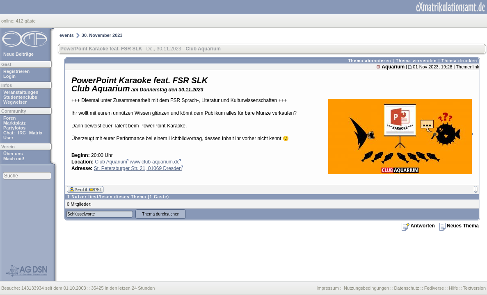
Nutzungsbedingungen (366, 288)
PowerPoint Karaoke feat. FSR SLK (101, 49)
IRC (22, 132)
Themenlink (467, 66)
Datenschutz (406, 288)
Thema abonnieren (369, 61)
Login (9, 76)
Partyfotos (14, 127)
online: (8, 20)
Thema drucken (459, 61)
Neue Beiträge (18, 54)
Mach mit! (13, 158)
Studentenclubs (20, 97)
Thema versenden (416, 61)
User (8, 137)
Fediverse (434, 288)
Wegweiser (15, 102)
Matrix (35, 132)
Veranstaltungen (21, 92)
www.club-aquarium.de (154, 162)
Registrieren (16, 71)
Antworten (418, 226)
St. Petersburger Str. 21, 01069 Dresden (138, 168)
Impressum (327, 288)
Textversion (474, 288)
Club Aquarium (111, 162)
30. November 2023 (102, 35)
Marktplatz (14, 122)
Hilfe (453, 288)
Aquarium (393, 67)
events (66, 35)
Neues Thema (459, 226)
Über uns (13, 153)
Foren (9, 118)
